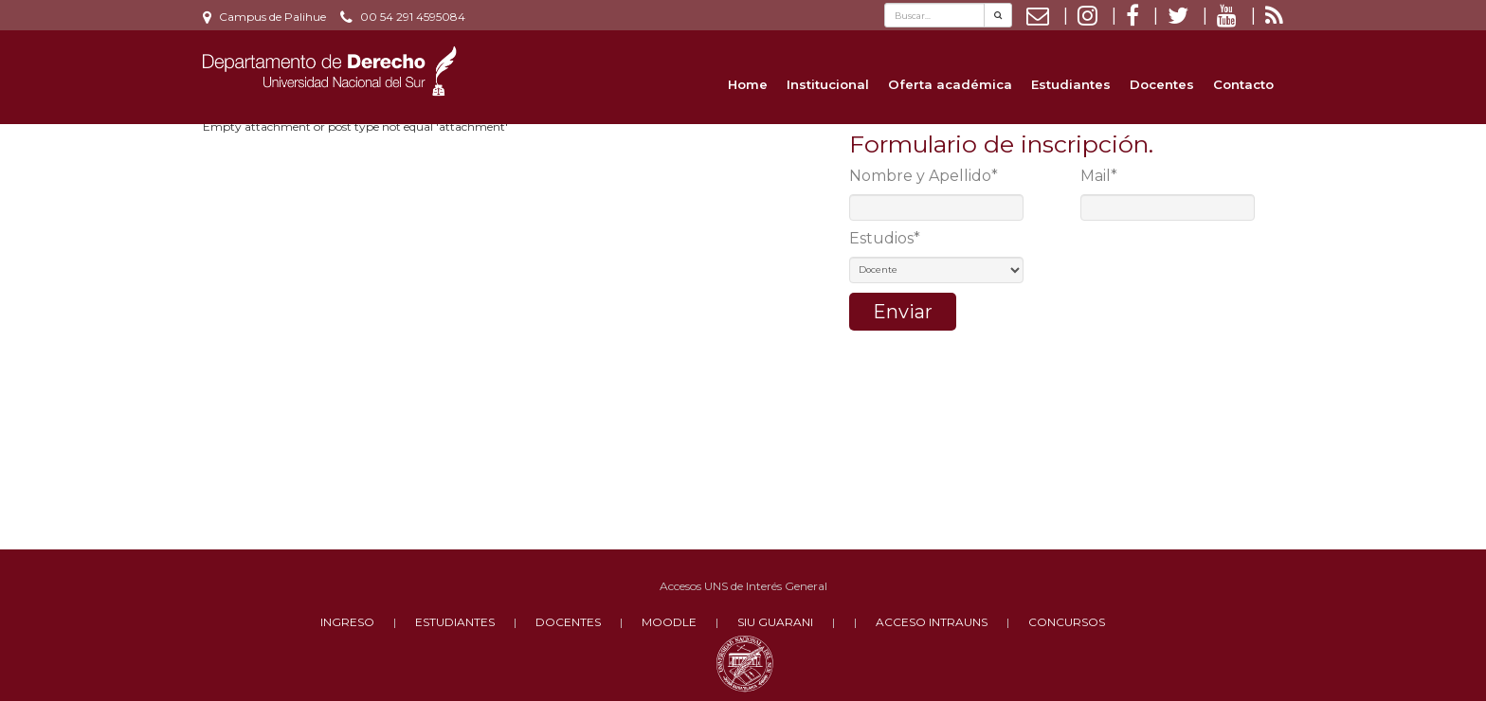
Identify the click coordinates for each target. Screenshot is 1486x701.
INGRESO (347, 622)
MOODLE (669, 622)
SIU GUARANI (775, 622)
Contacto (1243, 84)
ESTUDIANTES (455, 622)
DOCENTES (568, 622)
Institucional (828, 84)
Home (748, 84)
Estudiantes (1071, 84)
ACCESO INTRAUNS (932, 622)
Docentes (1162, 84)
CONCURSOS (1066, 622)
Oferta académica (950, 84)
